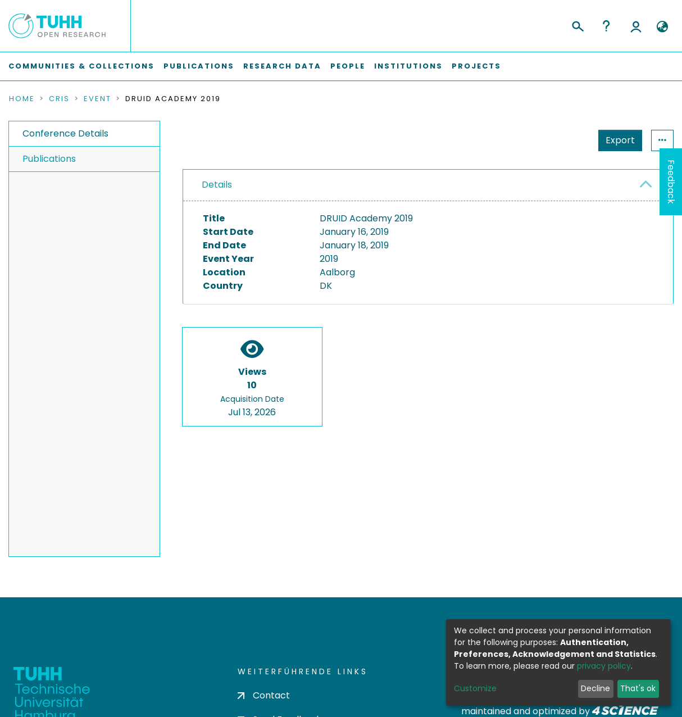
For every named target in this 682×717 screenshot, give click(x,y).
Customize (475, 688)
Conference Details (65, 133)
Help (606, 26)
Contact (264, 695)
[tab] (428, 185)
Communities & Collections (81, 66)
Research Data (282, 66)
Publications (198, 66)
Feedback (671, 182)
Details (217, 184)
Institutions (408, 66)
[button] (662, 27)
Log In (636, 26)
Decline (595, 688)
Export (620, 140)
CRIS (59, 99)
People (347, 66)
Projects (476, 66)
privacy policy (604, 665)
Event (97, 99)
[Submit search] (577, 24)
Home (22, 99)
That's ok (638, 688)
